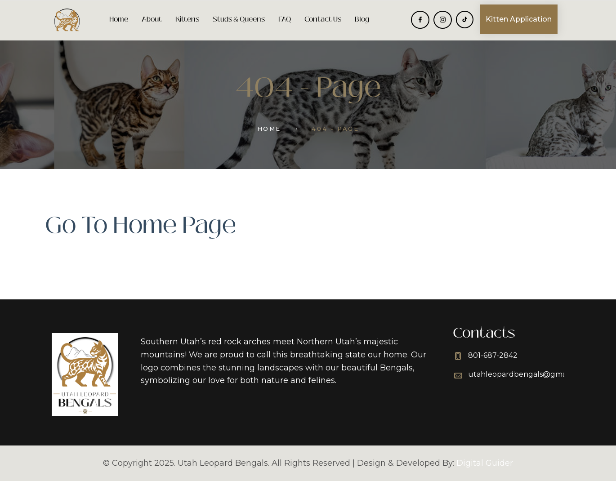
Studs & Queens (239, 19)
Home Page (174, 225)
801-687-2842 (493, 355)
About (152, 19)
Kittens (187, 19)
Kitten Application (519, 19)
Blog (362, 19)
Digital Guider (484, 463)
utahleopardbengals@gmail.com (527, 374)
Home (118, 19)
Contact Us (322, 19)
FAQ (284, 19)
